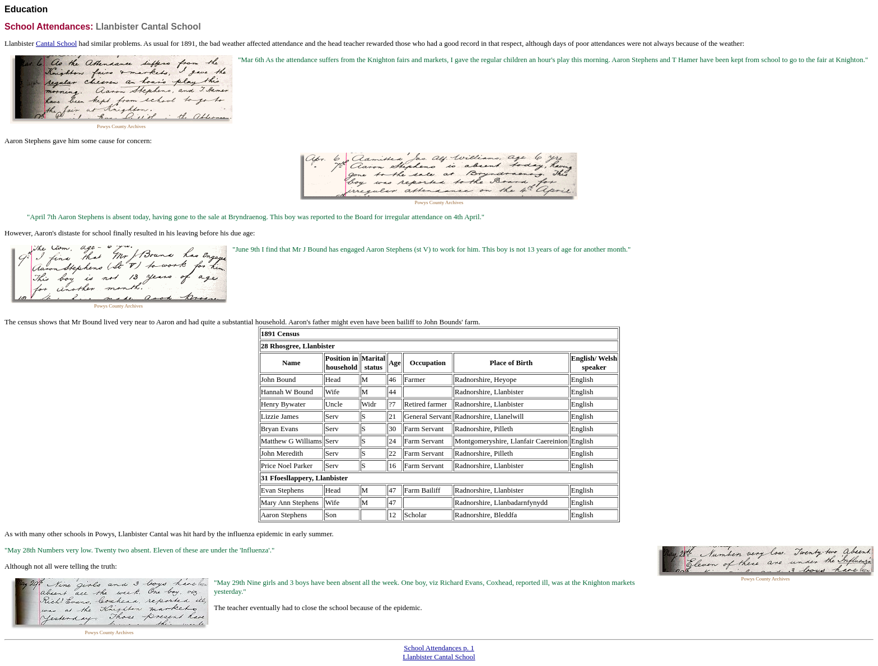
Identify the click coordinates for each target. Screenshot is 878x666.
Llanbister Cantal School (439, 657)
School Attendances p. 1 (439, 648)
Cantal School (56, 43)
